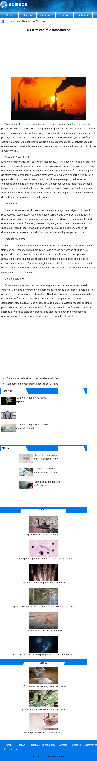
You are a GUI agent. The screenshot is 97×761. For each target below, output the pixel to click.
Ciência (26, 21)
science (14, 21)
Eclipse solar (11, 749)
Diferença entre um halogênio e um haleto (44, 677)
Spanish (35, 744)
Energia (64, 15)
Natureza (83, 15)
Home (9, 15)
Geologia (76, 744)
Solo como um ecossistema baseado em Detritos (32, 383)
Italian (21, 744)
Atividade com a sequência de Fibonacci (43, 574)
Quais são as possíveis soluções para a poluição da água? (43, 598)
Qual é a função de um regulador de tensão (43, 700)
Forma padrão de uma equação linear (43, 723)
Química (27, 15)
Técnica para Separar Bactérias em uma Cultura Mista (43, 550)
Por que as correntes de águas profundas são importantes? (44, 646)
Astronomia (46, 15)
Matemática (90, 744)
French (8, 744)
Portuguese (49, 744)
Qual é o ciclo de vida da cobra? (43, 526)
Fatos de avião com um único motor (44, 622)
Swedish (63, 744)
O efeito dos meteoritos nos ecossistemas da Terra (33, 378)
